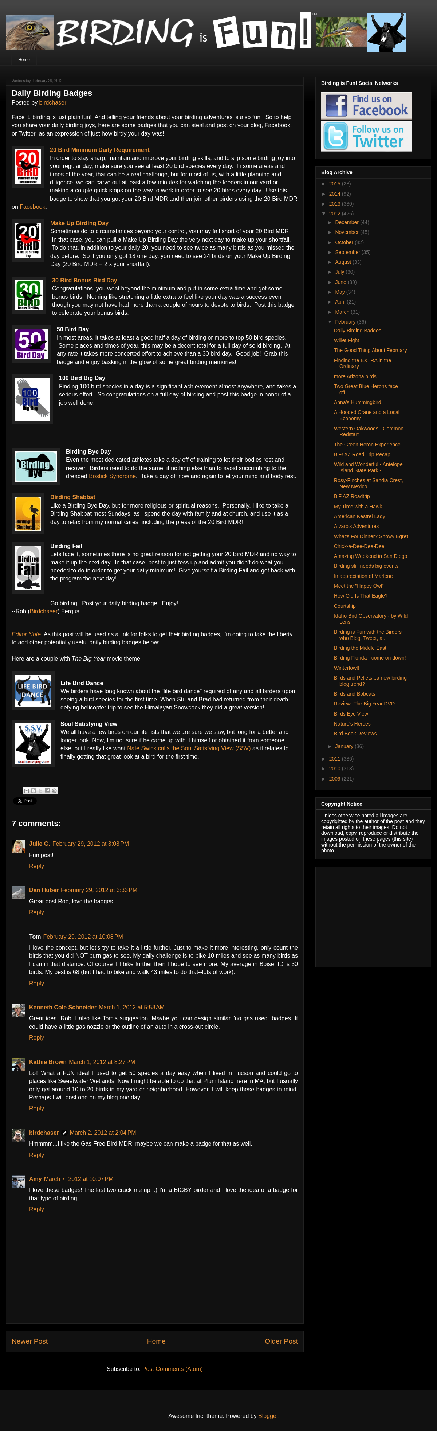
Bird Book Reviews (355, 733)
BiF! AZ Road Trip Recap (362, 454)
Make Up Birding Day (79, 223)
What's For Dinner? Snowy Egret (371, 536)
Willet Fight (346, 340)
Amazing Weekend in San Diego (370, 556)
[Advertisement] (366, 915)
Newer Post (30, 1341)
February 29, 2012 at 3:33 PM (99, 890)
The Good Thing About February (370, 350)
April (341, 302)
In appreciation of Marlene (363, 576)
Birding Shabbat (72, 497)
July (340, 272)
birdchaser (53, 102)
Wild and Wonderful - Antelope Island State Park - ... (368, 467)
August (343, 262)
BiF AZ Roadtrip (352, 496)
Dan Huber (44, 890)
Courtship (345, 606)
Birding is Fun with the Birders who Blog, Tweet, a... (368, 635)
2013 (335, 204)
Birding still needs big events (366, 566)
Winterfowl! (346, 668)
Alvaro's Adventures (356, 526)
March (343, 312)
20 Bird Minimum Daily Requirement (100, 150)
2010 (335, 768)
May (340, 292)
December (347, 222)
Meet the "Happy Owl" (359, 586)
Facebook (32, 207)
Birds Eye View (351, 714)
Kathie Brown (48, 1062)
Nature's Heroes (352, 724)
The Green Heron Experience (367, 444)
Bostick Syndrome (112, 476)
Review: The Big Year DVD (364, 704)
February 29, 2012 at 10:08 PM (83, 937)
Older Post (281, 1341)
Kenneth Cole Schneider (63, 1007)
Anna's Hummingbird (357, 402)
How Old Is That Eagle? (361, 596)
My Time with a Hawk (358, 506)
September (348, 252)
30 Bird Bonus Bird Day (84, 280)
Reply (36, 866)
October (345, 242)
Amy (35, 1179)
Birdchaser (44, 611)
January (345, 746)
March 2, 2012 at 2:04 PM (103, 1133)
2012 (335, 213)
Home (24, 59)
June (341, 282)
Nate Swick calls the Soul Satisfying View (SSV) (189, 748)
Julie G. (39, 844)
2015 (335, 184)
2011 (335, 759)
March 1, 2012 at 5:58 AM (132, 1007)
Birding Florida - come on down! (370, 658)
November (347, 232)
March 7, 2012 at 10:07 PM (79, 1179)
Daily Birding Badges (357, 330)
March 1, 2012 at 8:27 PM (102, 1062)
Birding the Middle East (360, 648)
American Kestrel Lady (359, 516)
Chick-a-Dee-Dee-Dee (359, 546)
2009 (335, 779)
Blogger (268, 1416)
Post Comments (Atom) (172, 1369)
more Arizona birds (355, 376)
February (346, 322)
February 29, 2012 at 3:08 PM (90, 844)
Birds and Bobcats (354, 694)
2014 (335, 194)
